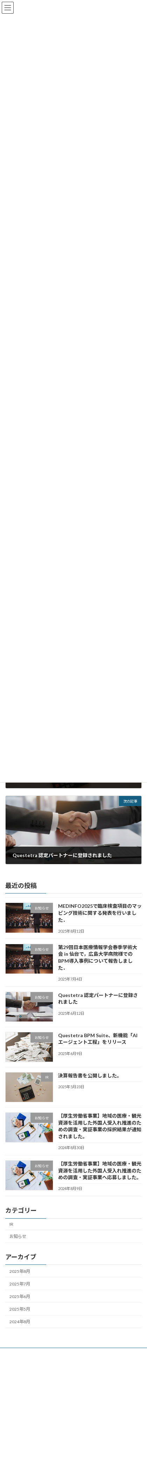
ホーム (11, 1362)
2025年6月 (19, 1305)
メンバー (13, 1401)
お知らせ (17, 1244)
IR (11, 1232)
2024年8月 (19, 1330)
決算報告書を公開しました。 (90, 1084)
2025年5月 (19, 1317)
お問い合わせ (17, 1427)
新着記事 (13, 1375)
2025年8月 (19, 1279)
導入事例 (13, 1388)
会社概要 (13, 1414)
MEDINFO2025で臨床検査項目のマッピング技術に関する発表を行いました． (100, 921)
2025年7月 (19, 1292)
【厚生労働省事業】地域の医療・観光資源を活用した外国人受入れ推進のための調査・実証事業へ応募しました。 (99, 1179)
